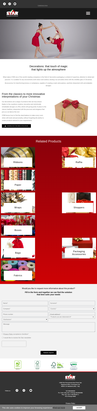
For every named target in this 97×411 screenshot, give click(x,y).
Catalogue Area (42, 5)
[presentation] (14, 344)
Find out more (59, 408)
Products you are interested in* (60, 317)
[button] (88, 13)
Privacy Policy (8, 334)
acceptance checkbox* (16, 334)
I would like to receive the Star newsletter (17, 338)
